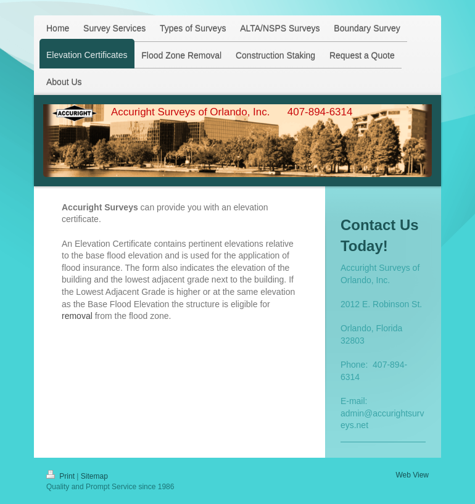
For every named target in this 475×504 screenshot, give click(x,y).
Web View (412, 475)
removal (77, 316)
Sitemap (94, 476)
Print (61, 476)
